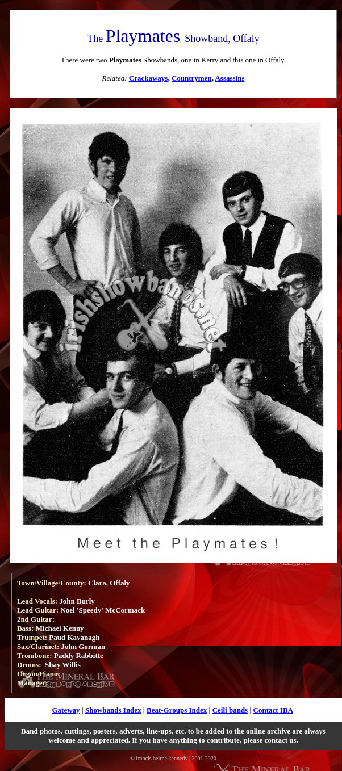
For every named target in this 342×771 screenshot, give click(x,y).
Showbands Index (113, 710)
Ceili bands (230, 710)
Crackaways (148, 78)
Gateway (66, 710)
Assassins (229, 78)
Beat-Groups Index (177, 710)
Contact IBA (273, 710)
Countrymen (192, 78)
